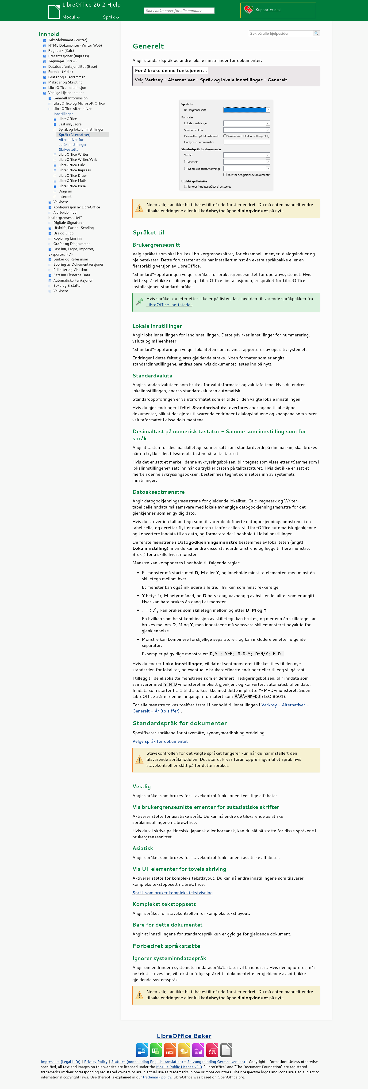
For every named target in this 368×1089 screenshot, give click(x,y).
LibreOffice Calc (71, 164)
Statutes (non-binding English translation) (147, 1061)
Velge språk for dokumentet (160, 741)
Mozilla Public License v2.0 (179, 1066)
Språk (109, 17)
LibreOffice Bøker (184, 1036)
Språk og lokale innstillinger (81, 129)
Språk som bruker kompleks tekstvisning (172, 892)
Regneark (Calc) (61, 50)
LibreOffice (67, 118)
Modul (68, 17)
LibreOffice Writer (73, 154)
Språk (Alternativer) (75, 134)
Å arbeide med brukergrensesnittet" (65, 215)
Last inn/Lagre (69, 124)
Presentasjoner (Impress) (68, 55)
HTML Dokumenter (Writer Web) (75, 45)
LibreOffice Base (72, 186)
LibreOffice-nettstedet (169, 304)
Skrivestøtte (68, 149)
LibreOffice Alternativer (72, 108)
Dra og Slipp (63, 233)
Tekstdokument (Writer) (67, 40)
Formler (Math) (60, 71)
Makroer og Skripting (65, 82)
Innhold (48, 34)
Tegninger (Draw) (62, 61)
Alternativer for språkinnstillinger (73, 142)
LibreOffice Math (72, 180)
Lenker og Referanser (70, 259)
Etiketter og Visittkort (71, 269)
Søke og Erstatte (66, 285)
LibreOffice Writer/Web (77, 159)
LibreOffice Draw (72, 175)
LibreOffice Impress (74, 170)
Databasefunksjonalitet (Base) (72, 66)
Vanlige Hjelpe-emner (66, 92)
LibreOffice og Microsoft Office (79, 103)
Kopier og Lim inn (67, 238)
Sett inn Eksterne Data (71, 274)
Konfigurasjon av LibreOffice (76, 207)
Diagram (65, 191)
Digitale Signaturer (68, 222)
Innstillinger (63, 113)
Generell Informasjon (70, 98)
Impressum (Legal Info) (60, 1061)
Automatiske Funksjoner (73, 280)
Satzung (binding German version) (216, 1061)
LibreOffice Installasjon (67, 87)
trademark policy (157, 1077)
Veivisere (60, 201)
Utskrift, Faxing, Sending (73, 227)
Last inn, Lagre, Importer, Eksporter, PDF (71, 251)
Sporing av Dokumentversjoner (78, 264)
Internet (65, 196)
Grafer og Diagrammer (66, 77)
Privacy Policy (95, 1061)
